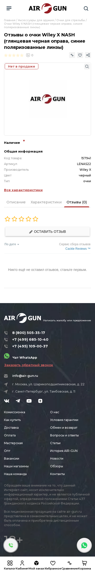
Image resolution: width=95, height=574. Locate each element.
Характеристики (46, 202)
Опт (7, 451)
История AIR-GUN (64, 451)
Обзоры (56, 466)
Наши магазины (16, 466)
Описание (16, 202)
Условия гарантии (64, 420)
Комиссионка (14, 412)
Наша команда (15, 474)
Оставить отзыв (47, 232)
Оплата (10, 435)
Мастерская (13, 443)
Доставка (11, 427)
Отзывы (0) (77, 202)
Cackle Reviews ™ (78, 248)
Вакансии (11, 458)
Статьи (55, 443)
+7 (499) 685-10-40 (30, 339)
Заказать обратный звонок (28, 365)
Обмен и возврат (63, 427)
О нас (54, 412)
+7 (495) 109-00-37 (30, 346)
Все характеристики (23, 190)
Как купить (12, 420)
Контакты (57, 474)
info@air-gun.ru (25, 376)
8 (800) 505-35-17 (28, 332)
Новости (56, 458)
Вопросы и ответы (64, 435)
